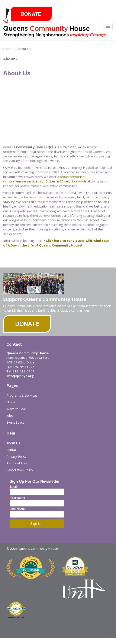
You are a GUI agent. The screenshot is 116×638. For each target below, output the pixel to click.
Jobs (9, 415)
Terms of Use (16, 463)
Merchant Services (16, 617)
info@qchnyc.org (20, 376)
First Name (17, 497)
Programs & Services (22, 395)
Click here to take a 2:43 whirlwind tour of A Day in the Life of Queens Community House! (56, 242)
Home (7, 48)
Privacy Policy (16, 456)
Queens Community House (55, 33)
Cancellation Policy (19, 470)
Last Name (17, 508)
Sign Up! (36, 524)
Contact (12, 449)
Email (13, 486)
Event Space (15, 422)
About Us (24, 48)
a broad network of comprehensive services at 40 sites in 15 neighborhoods (45, 179)
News (10, 402)
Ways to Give (16, 409)
